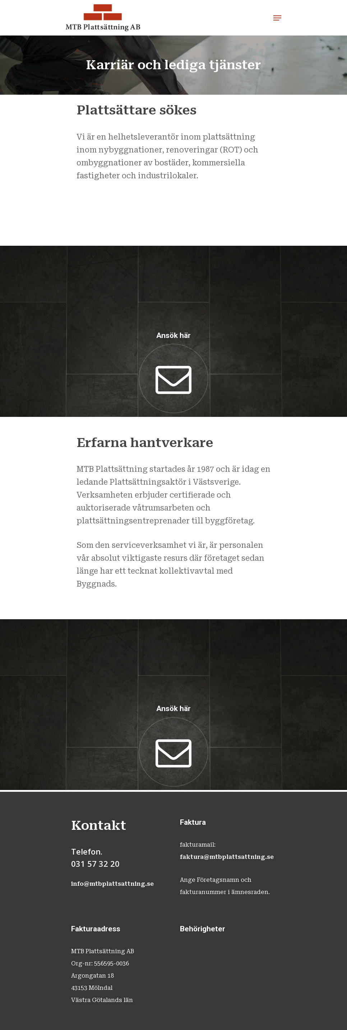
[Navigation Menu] (277, 18)
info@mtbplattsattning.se (112, 883)
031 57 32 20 (95, 863)
